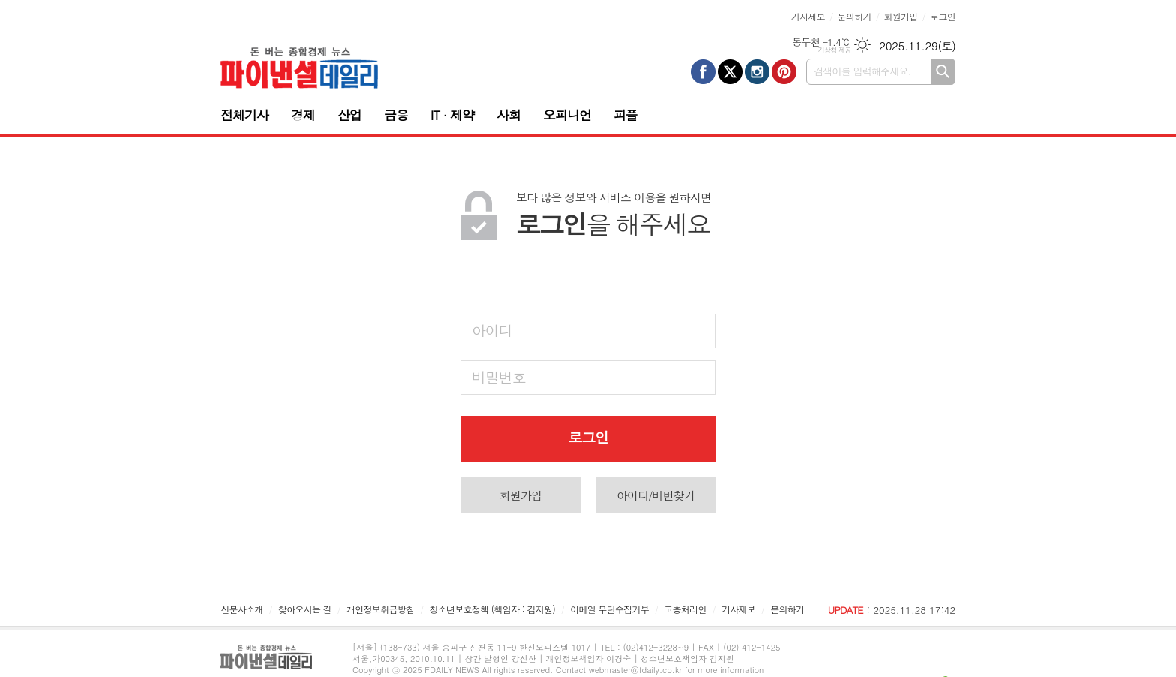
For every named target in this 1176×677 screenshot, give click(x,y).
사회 (508, 115)
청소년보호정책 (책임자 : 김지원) (492, 609)
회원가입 (900, 16)
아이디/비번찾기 (655, 495)
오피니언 (567, 115)
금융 (396, 115)
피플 (626, 115)
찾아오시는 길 (305, 609)
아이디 (492, 330)
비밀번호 (498, 376)
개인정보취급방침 (380, 609)
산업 (350, 115)
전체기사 (244, 115)
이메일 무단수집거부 (609, 609)
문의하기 (855, 16)
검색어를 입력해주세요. (862, 71)
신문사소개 (241, 609)
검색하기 (943, 72)
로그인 (943, 16)
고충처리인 (685, 609)
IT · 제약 (452, 115)
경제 (303, 115)
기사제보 (808, 16)
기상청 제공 (834, 50)
